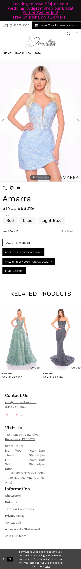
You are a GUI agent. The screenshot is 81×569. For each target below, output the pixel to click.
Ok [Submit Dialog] (10, 559)
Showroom (13, 495)
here (47, 566)
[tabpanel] (40, 121)
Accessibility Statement (22, 529)
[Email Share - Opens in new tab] (19, 188)
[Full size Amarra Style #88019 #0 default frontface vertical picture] (40, 121)
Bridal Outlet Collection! (48, 10)
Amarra (19, 53)
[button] (77, 33)
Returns (11, 502)
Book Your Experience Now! (23, 252)
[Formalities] (40, 42)
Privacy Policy (14, 515)
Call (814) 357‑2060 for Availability (28, 261)
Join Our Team (16, 536)
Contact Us (13, 522)
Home (7, 53)
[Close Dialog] (3, 559)
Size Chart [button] (67, 231)
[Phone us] (16, 25)
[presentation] (20, 337)
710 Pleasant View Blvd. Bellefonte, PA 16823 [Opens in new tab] (22, 437)
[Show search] (68, 33)
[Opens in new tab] (7, 415)
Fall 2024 (34, 53)
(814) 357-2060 (15, 406)
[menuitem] (16, 25)
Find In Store (14, 271)
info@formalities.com (20, 402)
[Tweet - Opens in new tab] (5, 188)
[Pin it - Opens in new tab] (12, 188)
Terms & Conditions (19, 509)
